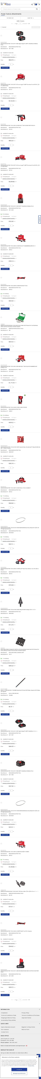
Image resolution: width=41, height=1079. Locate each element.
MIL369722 (3, 850)
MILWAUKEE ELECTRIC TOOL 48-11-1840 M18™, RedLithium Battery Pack (17, 771)
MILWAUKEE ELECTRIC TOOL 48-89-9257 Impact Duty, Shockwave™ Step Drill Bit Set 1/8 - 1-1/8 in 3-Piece (20, 447)
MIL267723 (3, 164)
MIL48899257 (4, 445)
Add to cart (5, 67)
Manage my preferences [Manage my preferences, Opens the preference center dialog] (19, 1073)
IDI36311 (3, 648)
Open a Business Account (8, 1027)
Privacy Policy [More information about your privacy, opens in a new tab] (31, 1065)
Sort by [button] (30, 18)
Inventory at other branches (9, 57)
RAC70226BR (4, 689)
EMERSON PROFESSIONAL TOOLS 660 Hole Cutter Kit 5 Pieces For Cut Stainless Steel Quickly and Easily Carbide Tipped (19, 326)
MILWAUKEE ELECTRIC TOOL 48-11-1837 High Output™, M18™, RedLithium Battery (19, 731)
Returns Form (25, 1029)
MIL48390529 (4, 526)
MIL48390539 (4, 809)
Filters (10, 18)
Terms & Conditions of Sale (8, 1015)
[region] (19, 1066)
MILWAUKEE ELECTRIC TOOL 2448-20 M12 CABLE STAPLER (14, 407)
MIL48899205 (4, 608)
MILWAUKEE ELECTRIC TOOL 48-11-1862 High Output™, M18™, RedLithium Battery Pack (19, 44)
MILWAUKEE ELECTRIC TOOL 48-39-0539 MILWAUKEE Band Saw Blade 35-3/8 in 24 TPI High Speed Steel (20, 811)
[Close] (36, 1057)
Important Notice (26, 1017)
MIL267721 (3, 83)
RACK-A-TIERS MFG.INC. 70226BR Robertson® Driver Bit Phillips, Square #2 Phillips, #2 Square (20, 691)
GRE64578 (3, 890)
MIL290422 (3, 244)
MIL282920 (3, 567)
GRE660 (3, 324)
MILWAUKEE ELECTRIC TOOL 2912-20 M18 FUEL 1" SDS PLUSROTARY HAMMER (18, 125)
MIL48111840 (4, 769)
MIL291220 (3, 124)
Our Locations (5, 1029)
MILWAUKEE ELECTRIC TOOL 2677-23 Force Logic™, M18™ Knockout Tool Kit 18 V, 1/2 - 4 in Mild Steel (20, 166)
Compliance (4, 1012)
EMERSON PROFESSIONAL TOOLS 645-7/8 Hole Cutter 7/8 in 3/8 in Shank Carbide (20, 891)
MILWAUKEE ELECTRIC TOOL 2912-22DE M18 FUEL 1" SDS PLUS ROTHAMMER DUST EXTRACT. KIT (19, 367)
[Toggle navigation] (2, 4)
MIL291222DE (4, 365)
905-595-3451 (13, 1042)
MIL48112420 (4, 205)
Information (20, 1009)
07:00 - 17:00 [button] (36, 3)
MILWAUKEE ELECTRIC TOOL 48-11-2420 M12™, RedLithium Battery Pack (17, 206)
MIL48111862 (4, 42)
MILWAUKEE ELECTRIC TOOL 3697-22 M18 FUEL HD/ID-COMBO (15, 851)
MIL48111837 (4, 730)
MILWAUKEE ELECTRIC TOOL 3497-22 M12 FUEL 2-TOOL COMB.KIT (16, 488)
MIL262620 (3, 930)
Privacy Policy (25, 1012)
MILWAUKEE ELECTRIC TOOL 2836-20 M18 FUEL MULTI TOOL (14, 285)
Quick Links (20, 1023)
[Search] (20, 9)
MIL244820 (3, 406)
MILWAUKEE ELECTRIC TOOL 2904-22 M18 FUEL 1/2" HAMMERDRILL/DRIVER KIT (18, 246)
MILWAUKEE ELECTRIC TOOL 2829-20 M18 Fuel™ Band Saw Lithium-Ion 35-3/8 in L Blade (20, 569)
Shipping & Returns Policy (8, 1017)
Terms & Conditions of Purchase (31, 1015)
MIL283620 (3, 284)
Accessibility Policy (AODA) (8, 1020)
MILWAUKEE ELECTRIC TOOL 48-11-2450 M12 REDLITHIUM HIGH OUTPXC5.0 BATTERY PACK (20, 971)
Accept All (19, 1069)
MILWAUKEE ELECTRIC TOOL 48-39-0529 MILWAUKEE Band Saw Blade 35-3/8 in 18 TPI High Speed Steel (20, 528)
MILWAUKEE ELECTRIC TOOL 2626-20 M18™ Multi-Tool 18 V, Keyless (16, 931)
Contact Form (5, 1032)
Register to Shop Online (28, 1027)
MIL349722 (3, 486)
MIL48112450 (4, 969)
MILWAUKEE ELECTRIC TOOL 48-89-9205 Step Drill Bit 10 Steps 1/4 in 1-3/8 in (18, 609)
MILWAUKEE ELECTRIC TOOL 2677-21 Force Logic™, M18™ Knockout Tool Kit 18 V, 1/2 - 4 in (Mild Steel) (20, 85)
